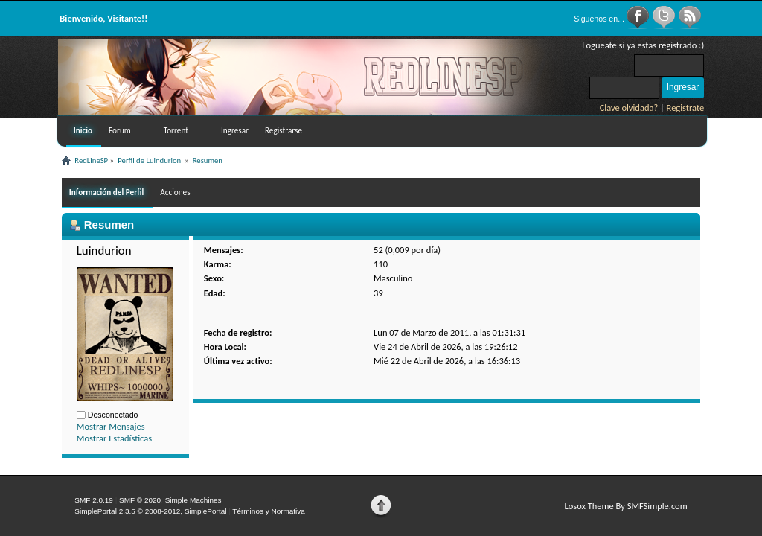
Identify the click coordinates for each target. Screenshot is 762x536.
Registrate (686, 107)
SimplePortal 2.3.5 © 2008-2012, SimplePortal (150, 511)
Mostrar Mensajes (111, 426)
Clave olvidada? (629, 107)
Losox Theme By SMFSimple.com (625, 505)
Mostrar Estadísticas (114, 438)
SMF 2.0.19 (93, 500)
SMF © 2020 (140, 500)
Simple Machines (193, 500)
